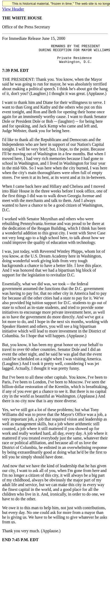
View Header (13, 9)
